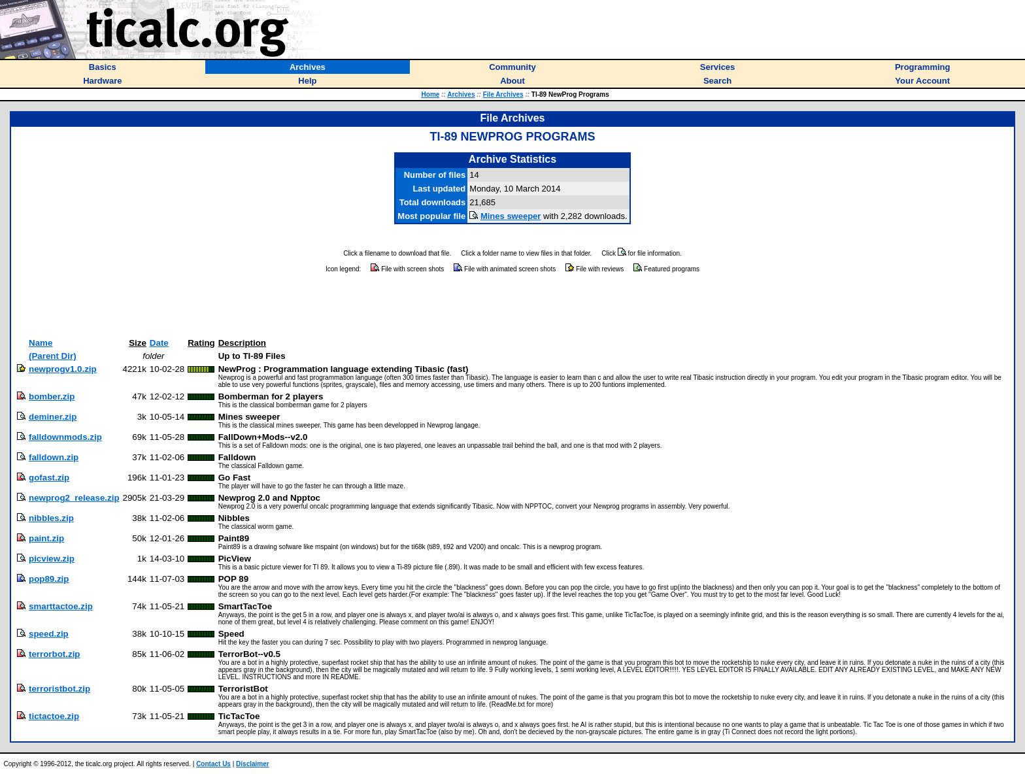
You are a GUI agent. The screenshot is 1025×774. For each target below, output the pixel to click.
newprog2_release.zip (74, 498)
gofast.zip (49, 477)
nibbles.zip (51, 518)
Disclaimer (252, 763)
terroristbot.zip (59, 689)
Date (159, 343)
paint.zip (46, 538)
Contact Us (213, 763)
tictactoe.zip (54, 716)
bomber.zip (52, 396)
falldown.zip (53, 457)
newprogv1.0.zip (63, 369)
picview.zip (52, 559)
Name (40, 343)
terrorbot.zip (54, 654)
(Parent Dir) (52, 356)
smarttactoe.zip (61, 606)
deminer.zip (52, 417)
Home (431, 94)
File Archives (503, 94)
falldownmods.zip (65, 437)
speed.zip (49, 634)
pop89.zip (49, 579)
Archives (461, 94)
